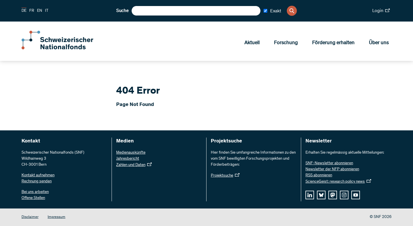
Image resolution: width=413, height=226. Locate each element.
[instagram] (344, 195)
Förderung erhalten (333, 43)
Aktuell (252, 43)
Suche (122, 11)
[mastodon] (332, 195)
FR (31, 11)
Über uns (379, 43)
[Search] (292, 11)
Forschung (286, 43)
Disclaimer (30, 217)
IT (46, 11)
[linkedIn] (309, 195)
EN (39, 11)
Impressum (56, 217)
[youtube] (355, 195)
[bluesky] (321, 195)
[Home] (63, 48)
